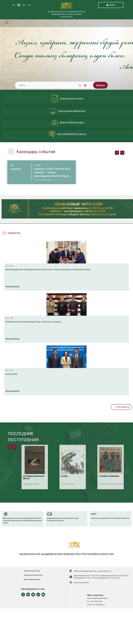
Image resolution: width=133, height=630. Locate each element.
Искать (100, 85)
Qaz (13, 5)
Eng (29, 5)
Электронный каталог (32, 571)
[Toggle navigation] (6, 22)
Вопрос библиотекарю (32, 579)
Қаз (24, 5)
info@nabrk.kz (84, 583)
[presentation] (117, 153)
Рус (19, 5)
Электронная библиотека (33, 575)
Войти (111, 5)
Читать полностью (12, 286)
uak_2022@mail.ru (98, 605)
